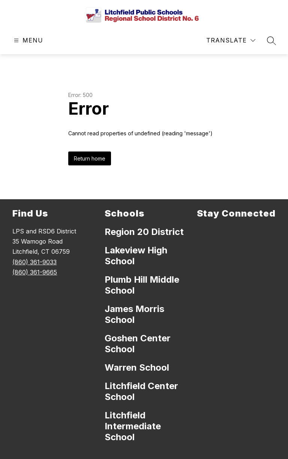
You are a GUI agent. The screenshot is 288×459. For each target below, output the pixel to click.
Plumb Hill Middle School (142, 285)
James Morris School (134, 314)
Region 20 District (144, 231)
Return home (89, 158)
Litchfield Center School (141, 391)
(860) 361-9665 (34, 272)
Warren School (137, 367)
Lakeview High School (136, 256)
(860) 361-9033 (34, 262)
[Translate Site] (230, 40)
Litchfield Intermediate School (133, 426)
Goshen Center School (138, 343)
